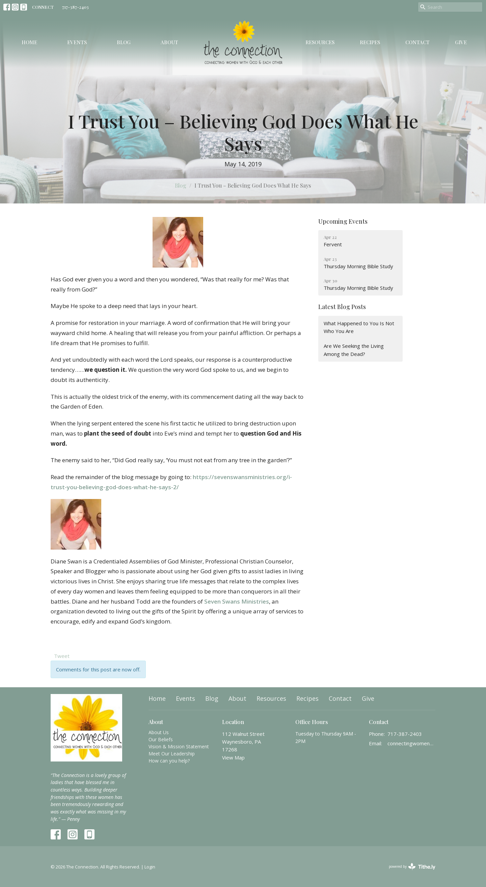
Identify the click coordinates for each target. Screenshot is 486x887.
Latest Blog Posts (342, 307)
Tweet (62, 656)
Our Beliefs (160, 739)
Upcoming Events (343, 221)
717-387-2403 (75, 7)
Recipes (370, 42)
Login (149, 867)
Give (461, 42)
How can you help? (169, 760)
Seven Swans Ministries (236, 601)
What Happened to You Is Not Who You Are (359, 327)
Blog (124, 42)
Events (77, 42)
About (169, 42)
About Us (158, 732)
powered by (412, 866)
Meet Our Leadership (171, 753)
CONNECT (43, 7)
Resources (319, 42)
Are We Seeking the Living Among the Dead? (354, 349)
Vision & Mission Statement (178, 746)
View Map (233, 757)
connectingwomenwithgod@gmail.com (411, 743)
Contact (417, 42)
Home (29, 42)
